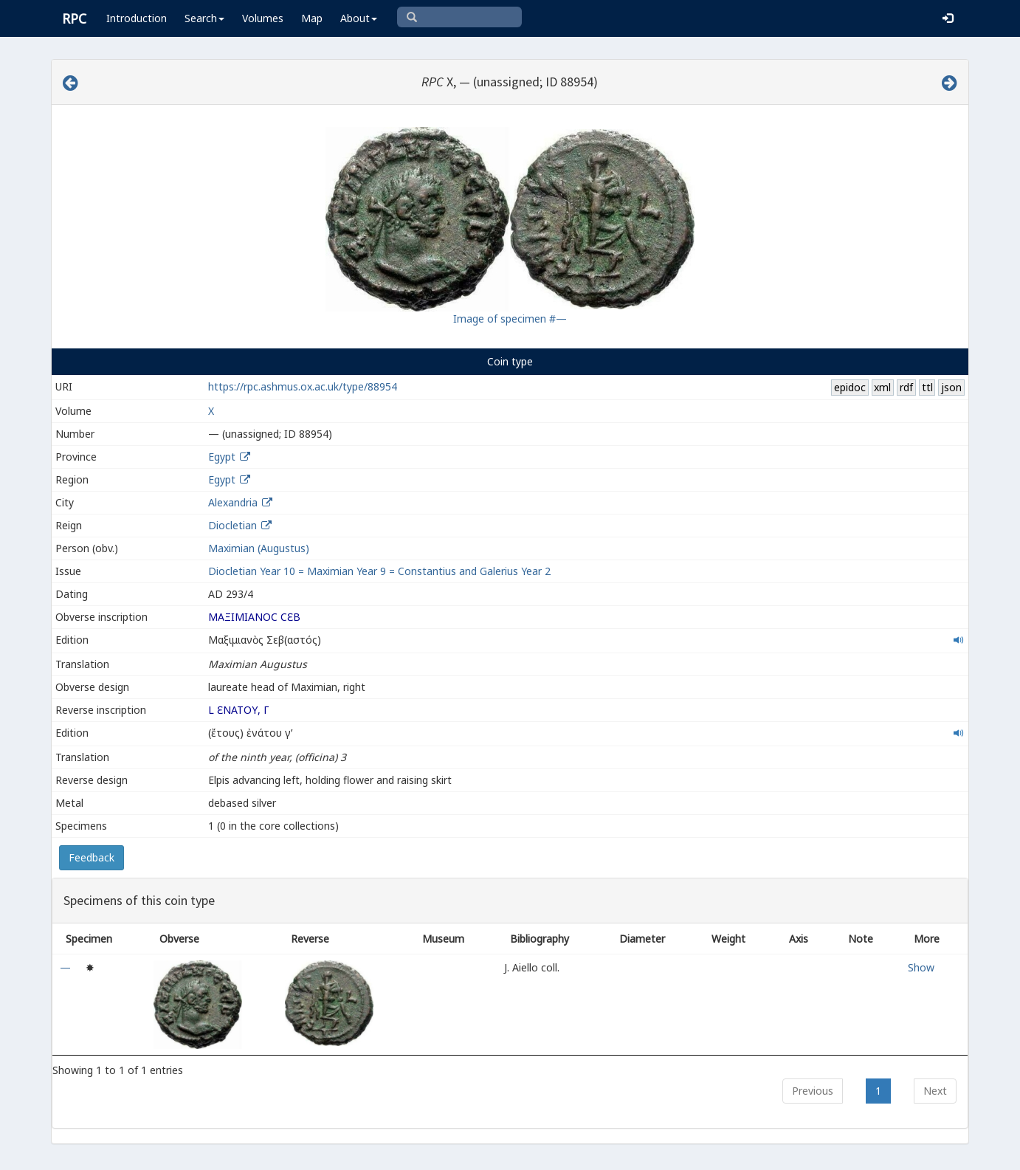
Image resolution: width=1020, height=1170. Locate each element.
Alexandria (233, 502)
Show (921, 967)
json (951, 387)
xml (882, 387)
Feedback (91, 857)
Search (204, 18)
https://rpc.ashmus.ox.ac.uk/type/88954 (302, 386)
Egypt (221, 457)
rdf (906, 387)
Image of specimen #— (510, 319)
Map (312, 18)
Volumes (262, 18)
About (358, 18)
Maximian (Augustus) (258, 548)
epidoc (850, 387)
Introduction (136, 18)
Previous (812, 1091)
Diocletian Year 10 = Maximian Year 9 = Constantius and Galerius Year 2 (379, 571)
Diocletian (232, 525)
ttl (927, 387)
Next (935, 1091)
